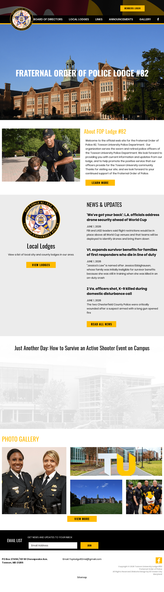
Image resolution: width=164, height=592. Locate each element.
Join (89, 545)
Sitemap (82, 577)
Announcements (121, 19)
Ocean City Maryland (157, 572)
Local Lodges (79, 19)
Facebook (158, 19)
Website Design (139, 571)
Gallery (145, 19)
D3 (150, 571)
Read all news (101, 324)
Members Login (132, 8)
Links (98, 19)
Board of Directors (48, 19)
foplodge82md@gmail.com (85, 559)
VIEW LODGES (41, 265)
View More (81, 519)
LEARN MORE (100, 183)
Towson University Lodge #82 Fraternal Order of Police (148, 567)
